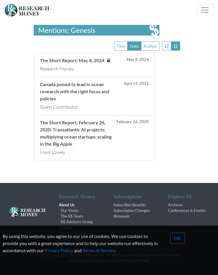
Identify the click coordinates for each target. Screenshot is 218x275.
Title (121, 46)
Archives (175, 204)
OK (177, 246)
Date (134, 46)
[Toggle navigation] (205, 10)
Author (150, 46)
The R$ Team (72, 216)
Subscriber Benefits (130, 204)
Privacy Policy (59, 258)
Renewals (122, 216)
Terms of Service (73, 233)
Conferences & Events (187, 210)
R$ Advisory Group (77, 221)
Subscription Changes (132, 210)
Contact (65, 227)
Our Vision (69, 210)
